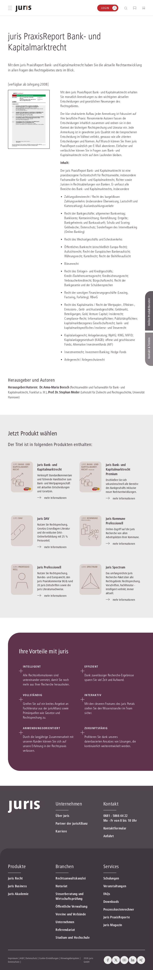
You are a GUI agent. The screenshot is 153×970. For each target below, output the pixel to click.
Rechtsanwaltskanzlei (71, 878)
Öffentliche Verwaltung (71, 906)
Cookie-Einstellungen (49, 958)
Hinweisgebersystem (70, 958)
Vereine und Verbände (71, 914)
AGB (22, 958)
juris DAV (43, 519)
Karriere (61, 831)
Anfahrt (108, 836)
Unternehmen (65, 922)
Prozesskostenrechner (118, 909)
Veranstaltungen (114, 886)
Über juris (62, 816)
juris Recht (15, 878)
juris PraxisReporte (116, 917)
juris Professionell (49, 567)
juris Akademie (18, 894)
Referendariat (65, 930)
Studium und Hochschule (73, 937)
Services (111, 866)
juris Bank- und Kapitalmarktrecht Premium (118, 469)
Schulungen (111, 878)
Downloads (111, 902)
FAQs (106, 894)
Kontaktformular (115, 828)
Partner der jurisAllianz (72, 823)
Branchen (65, 866)
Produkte (17, 866)
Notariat (61, 886)
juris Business (17, 886)
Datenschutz (31, 958)
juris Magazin (112, 925)
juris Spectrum (115, 567)
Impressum (13, 958)
